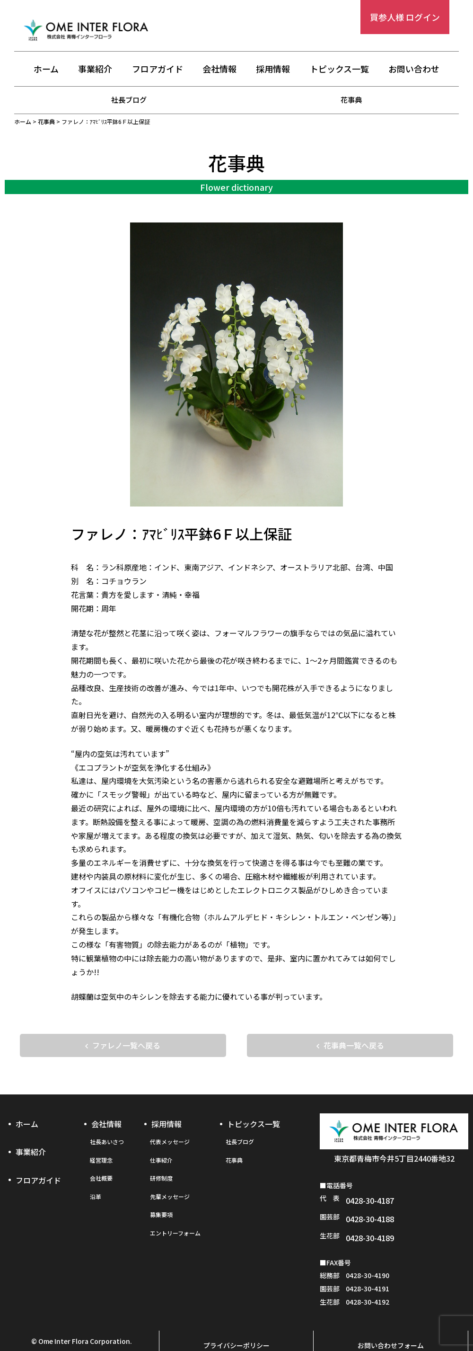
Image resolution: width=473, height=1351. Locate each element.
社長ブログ (129, 99)
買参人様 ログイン (405, 17)
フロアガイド (157, 69)
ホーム (46, 69)
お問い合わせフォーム (391, 1321)
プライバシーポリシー (236, 1321)
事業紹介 (95, 69)
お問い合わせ (413, 69)
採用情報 (273, 69)
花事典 (351, 99)
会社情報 (219, 69)
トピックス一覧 (339, 69)
